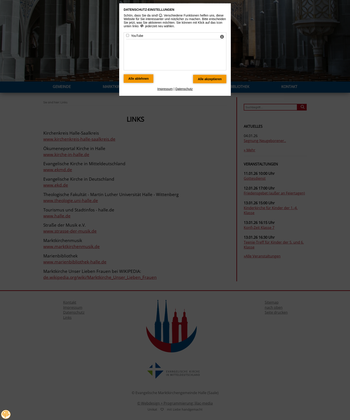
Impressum (165, 89)
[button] (5, 414)
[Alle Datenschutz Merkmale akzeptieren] (209, 79)
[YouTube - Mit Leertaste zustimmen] (127, 35)
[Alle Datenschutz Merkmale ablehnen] (138, 78)
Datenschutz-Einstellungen (149, 9)
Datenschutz (184, 89)
